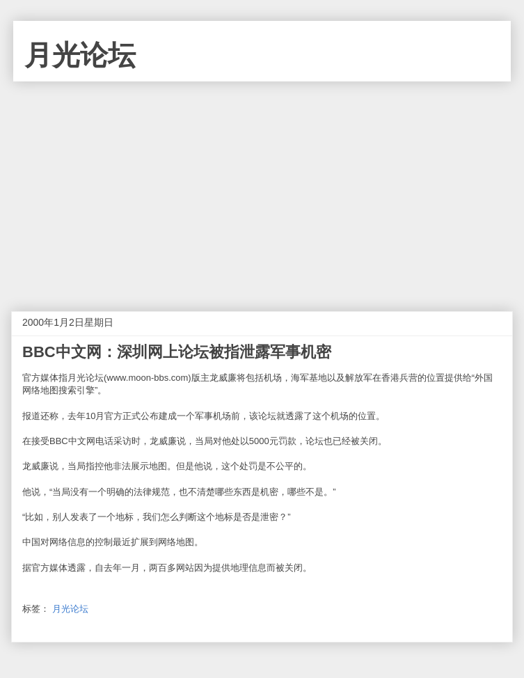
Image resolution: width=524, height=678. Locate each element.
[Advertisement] (262, 185)
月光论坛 (80, 55)
